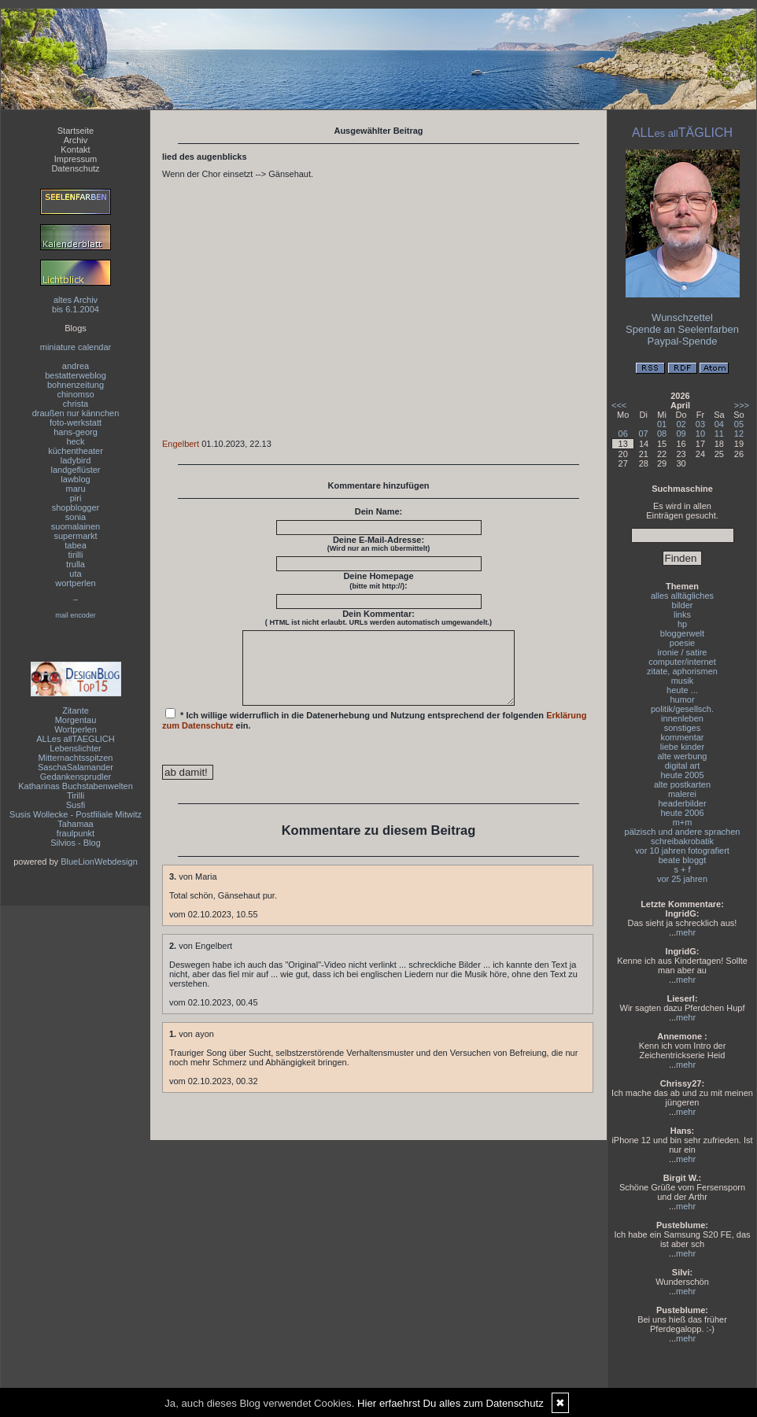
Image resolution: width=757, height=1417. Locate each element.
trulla (75, 564)
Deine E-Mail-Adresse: (378, 543)
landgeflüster (76, 469)
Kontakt (75, 149)
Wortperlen (75, 729)
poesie (682, 643)
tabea (76, 545)
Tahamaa (75, 823)
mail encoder (75, 615)
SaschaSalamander (75, 767)
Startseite (75, 130)
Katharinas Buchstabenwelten (75, 786)
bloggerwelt (682, 633)
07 (643, 433)
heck (75, 441)
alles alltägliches (682, 595)
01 (662, 424)
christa (75, 403)
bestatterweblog (75, 375)
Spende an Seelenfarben (682, 329)
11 (719, 433)
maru (75, 488)
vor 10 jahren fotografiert (682, 850)
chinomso (75, 394)
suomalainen (75, 526)
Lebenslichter (75, 748)
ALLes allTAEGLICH (75, 739)
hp (682, 624)
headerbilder (682, 803)
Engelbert (180, 443)
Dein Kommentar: (378, 617)
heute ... (682, 690)
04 (719, 424)
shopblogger (76, 507)
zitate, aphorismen (682, 671)
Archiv (76, 140)
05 (739, 424)
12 (739, 433)
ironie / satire (682, 652)
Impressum (75, 159)
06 (623, 433)
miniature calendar (76, 347)
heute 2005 (681, 775)
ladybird (76, 460)
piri (76, 498)
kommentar (681, 737)
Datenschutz (75, 168)
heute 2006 (681, 812)
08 (662, 433)
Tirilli (75, 795)
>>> (741, 405)
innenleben (682, 718)
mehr (686, 932)
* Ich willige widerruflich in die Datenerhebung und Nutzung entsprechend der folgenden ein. (374, 733)
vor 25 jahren (682, 879)
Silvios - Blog (75, 842)
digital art (682, 765)
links (682, 614)
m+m (682, 822)
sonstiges (682, 727)
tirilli (75, 554)
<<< (618, 405)
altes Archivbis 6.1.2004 (75, 304)
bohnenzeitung (75, 384)
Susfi (75, 805)
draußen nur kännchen (76, 413)
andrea (75, 366)
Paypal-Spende (683, 341)
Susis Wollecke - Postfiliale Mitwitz (75, 814)
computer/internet (682, 661)
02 (680, 424)
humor (682, 699)
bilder (682, 605)
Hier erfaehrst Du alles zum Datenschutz (450, 1403)
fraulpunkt (75, 833)
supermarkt (75, 536)
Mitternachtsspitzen (76, 757)
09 (680, 433)
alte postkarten (682, 784)
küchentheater (75, 451)
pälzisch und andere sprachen (682, 831)
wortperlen (75, 583)
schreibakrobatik (682, 841)
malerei (682, 794)
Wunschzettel (682, 317)
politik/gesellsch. (682, 709)
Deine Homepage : (378, 580)
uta (75, 573)
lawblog (75, 479)
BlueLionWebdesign (99, 861)
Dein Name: (379, 511)
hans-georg (76, 432)
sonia (75, 517)
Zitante (75, 710)
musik (682, 680)
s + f (682, 869)
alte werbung (682, 756)
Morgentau (76, 720)
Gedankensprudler (76, 776)
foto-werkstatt (76, 422)
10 (700, 433)
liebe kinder (682, 746)
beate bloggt (683, 860)
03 (700, 424)
